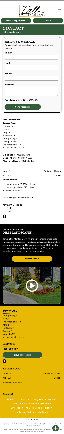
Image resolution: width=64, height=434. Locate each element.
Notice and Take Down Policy (53, 424)
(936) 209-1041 (23, 154)
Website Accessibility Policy (32, 426)
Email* (8, 63)
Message (9, 84)
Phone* (8, 73)
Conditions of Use (37, 424)
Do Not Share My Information (21, 424)
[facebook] (4, 217)
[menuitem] (10, 399)
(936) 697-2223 (24, 158)
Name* (8, 52)
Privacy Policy (5, 424)
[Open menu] (59, 11)
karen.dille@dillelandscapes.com (18, 197)
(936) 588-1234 (28, 161)
